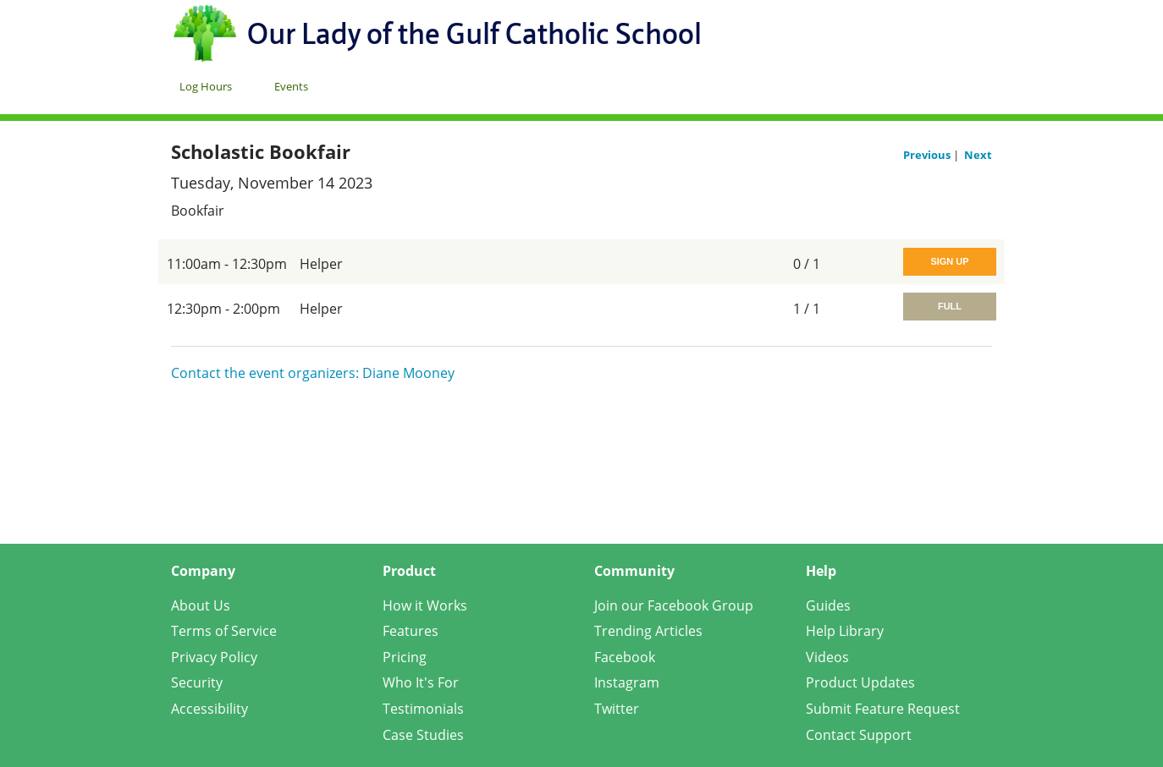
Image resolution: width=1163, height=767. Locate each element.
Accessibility (209, 708)
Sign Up (949, 261)
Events (291, 86)
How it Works (425, 605)
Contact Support (859, 735)
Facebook (624, 657)
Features (410, 631)
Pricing (405, 657)
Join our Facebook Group (673, 605)
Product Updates (860, 682)
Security (197, 682)
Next (978, 154)
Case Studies (423, 735)
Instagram (626, 682)
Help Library (845, 631)
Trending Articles (648, 631)
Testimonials (423, 708)
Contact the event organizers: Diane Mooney (313, 373)
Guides (828, 605)
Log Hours (205, 86)
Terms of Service (224, 631)
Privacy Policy (214, 657)
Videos (827, 657)
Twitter (616, 708)
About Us (200, 605)
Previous (928, 154)
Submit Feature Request (883, 708)
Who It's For (421, 682)
